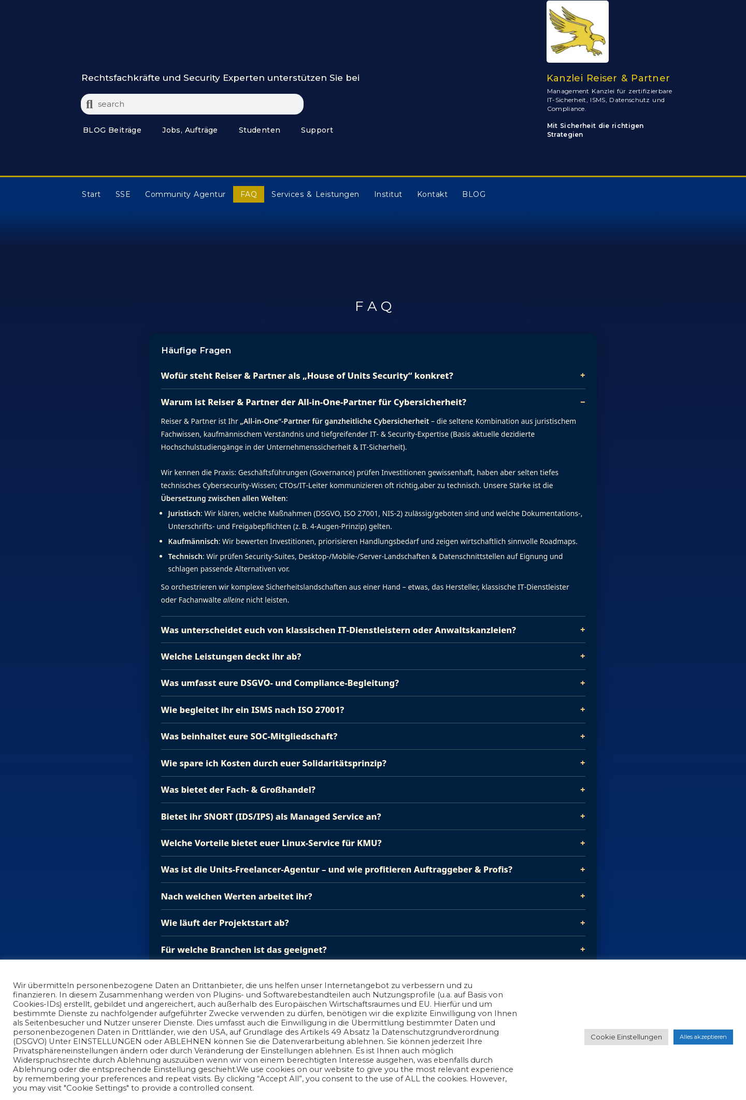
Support (317, 130)
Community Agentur (185, 194)
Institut (388, 194)
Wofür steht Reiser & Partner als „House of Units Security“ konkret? (307, 375)
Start (91, 194)
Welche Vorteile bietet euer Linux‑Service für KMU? (271, 843)
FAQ (248, 194)
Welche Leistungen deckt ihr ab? (231, 656)
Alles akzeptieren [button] (703, 1036)
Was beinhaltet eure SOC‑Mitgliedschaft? (249, 736)
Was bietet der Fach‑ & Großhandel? (238, 789)
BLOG (473, 194)
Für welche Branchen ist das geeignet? (244, 949)
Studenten (260, 130)
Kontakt (432, 194)
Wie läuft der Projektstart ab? (225, 922)
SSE (123, 194)
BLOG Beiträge (112, 130)
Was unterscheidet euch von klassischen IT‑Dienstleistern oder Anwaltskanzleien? (339, 630)
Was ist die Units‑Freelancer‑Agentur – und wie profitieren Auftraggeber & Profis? (337, 869)
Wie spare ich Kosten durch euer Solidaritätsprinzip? (273, 763)
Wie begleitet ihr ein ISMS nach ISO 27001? (253, 710)
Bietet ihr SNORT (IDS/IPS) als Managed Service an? (271, 816)
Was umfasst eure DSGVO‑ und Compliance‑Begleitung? (280, 683)
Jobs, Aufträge (190, 130)
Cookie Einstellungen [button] (626, 1037)
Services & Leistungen (315, 194)
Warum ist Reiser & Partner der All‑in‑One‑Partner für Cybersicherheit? (314, 402)
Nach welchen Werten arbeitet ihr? (236, 896)
